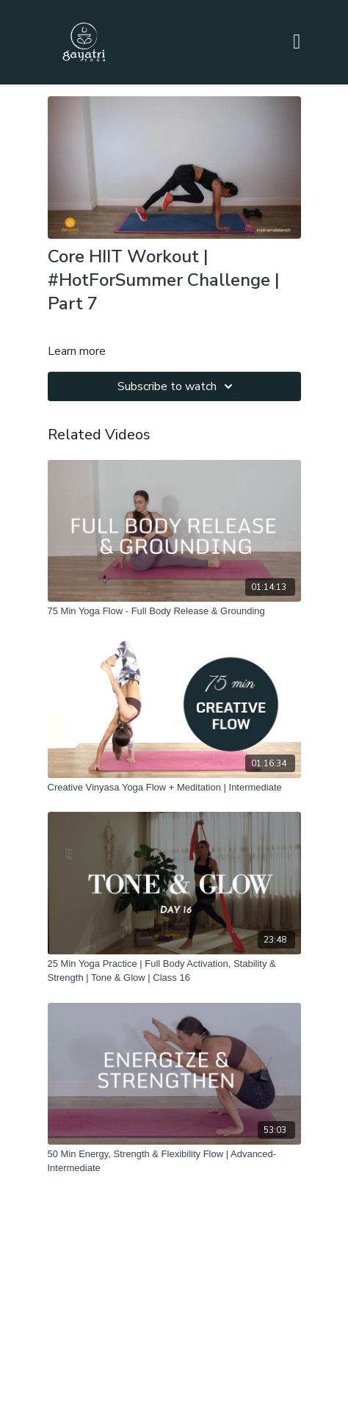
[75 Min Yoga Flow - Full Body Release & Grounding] (174, 611)
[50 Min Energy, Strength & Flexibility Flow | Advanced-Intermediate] (174, 1161)
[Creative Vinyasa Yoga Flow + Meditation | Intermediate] (174, 787)
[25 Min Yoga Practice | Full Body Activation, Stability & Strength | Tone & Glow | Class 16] (174, 971)
